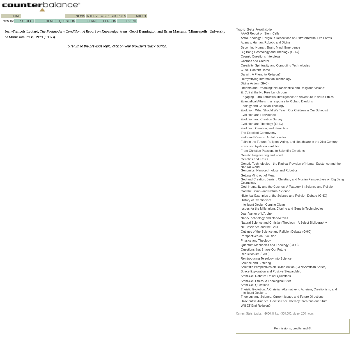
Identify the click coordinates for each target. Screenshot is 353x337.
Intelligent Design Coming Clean (263, 204)
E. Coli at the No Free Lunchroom (264, 92)
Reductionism (250, 254)
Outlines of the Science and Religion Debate (271, 231)
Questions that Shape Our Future (263, 249)
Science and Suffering (256, 263)
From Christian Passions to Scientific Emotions (273, 150)
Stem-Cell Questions (255, 284)
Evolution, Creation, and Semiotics (264, 128)
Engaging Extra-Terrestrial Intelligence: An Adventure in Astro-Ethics (287, 96)
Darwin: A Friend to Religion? (261, 74)
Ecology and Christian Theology (262, 105)
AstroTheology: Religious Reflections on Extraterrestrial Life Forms (286, 38)
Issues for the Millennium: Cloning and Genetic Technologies (282, 208)
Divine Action (250, 83)
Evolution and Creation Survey (262, 119)
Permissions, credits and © (292, 328)
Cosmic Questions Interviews (261, 56)
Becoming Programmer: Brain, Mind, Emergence (270, 47)
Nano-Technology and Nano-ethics (264, 218)
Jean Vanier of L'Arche (256, 213)
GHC (294, 52)
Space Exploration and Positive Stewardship (271, 271)
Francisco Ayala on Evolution (260, 146)
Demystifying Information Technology (266, 79)
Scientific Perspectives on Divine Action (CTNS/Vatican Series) (283, 267)
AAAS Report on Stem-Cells (260, 33)
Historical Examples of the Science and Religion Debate (279, 195)
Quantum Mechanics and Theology (264, 245)
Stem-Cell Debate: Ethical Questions (266, 276)
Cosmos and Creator (255, 61)
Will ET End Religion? (256, 305)
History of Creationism (256, 200)
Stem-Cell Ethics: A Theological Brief (266, 281)
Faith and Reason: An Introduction (264, 137)
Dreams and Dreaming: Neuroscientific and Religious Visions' (283, 88)
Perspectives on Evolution (258, 236)
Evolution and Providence (258, 114)
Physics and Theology (256, 240)
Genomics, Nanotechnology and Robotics (269, 170)
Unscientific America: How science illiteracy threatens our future (284, 301)
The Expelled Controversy (258, 132)
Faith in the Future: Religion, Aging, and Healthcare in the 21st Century (289, 141)
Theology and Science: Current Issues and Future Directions (282, 296)
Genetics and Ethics (254, 159)
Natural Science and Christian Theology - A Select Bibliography (284, 222)
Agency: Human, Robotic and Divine (265, 42)
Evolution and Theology (257, 123)
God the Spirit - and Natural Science (265, 191)
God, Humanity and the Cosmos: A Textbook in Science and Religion (287, 186)
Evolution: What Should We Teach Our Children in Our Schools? (285, 110)
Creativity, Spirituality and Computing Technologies (275, 65)
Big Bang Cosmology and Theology (265, 52)
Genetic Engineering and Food (262, 155)
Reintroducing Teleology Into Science (266, 258)
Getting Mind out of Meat (257, 175)
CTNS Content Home (255, 70)
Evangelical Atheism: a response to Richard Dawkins (277, 101)
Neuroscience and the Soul (259, 227)
